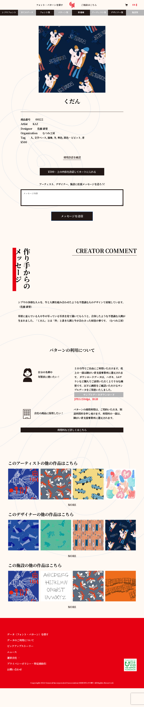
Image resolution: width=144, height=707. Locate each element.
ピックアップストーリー (20, 646)
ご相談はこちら (89, 4)
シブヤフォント (9, 12)
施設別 (135, 12)
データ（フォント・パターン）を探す (27, 634)
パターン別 (63, 12)
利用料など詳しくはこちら (72, 430)
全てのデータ (27, 12)
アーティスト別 (99, 12)
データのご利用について (20, 640)
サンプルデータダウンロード (99, 394)
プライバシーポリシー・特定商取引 (26, 663)
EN (133, 5)
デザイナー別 (117, 12)
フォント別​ (45, 12)
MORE (72, 505)
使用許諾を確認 (72, 157)
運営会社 (13, 658)
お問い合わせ (14, 669)
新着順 (81, 12)
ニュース (12, 652)
